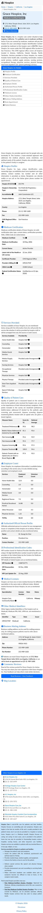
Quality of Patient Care (11, 81)
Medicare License (10, 93)
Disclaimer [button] (21, 907)
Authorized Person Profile (12, 87)
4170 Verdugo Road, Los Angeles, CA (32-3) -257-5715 (16, 788)
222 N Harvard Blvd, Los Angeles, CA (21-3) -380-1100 (16, 807)
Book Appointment (10, 102)
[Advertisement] (21, 128)
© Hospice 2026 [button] (21, 903)
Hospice (10, 7)
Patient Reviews (9, 105)
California (19, 7)
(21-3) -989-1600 (11, 28)
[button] (15, 184)
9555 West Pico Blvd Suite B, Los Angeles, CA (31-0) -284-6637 (20, 816)
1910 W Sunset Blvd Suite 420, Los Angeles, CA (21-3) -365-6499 (20, 779)
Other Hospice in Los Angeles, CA (14, 773)
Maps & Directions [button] (10, 31)
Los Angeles (28, 7)
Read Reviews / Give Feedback (22, 676)
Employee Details (10, 84)
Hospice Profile (9, 71)
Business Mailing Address (12, 99)
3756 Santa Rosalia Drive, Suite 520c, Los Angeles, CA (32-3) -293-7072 (21, 797)
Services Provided (10, 78)
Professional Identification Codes (15, 90)
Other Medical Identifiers (12, 96)
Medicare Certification (11, 74)
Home (3, 7)
